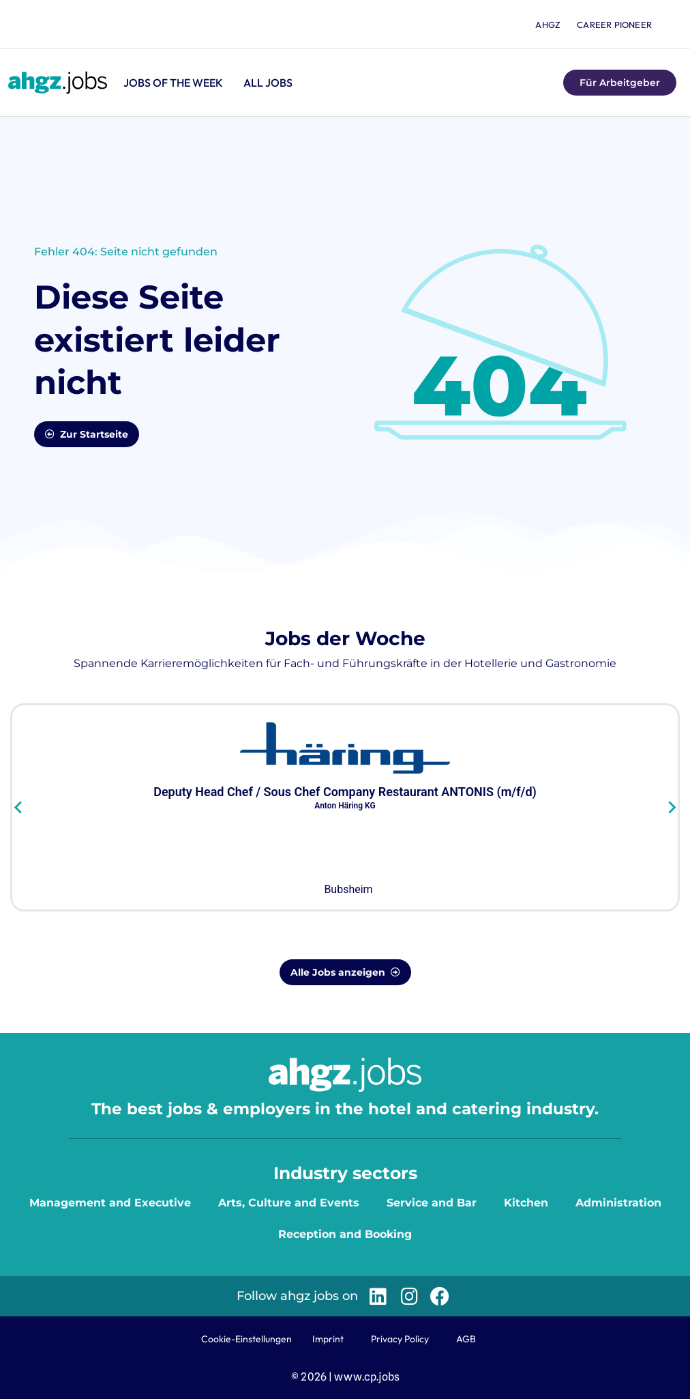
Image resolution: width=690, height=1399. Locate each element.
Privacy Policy (400, 1339)
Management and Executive (110, 1202)
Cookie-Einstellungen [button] (246, 1339)
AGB (466, 1339)
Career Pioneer (614, 24)
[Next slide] (671, 808)
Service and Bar (432, 1202)
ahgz (547, 24)
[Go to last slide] (18, 808)
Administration (618, 1202)
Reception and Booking (345, 1234)
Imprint (328, 1339)
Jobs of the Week (173, 82)
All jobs (267, 82)
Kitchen (526, 1202)
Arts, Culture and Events (288, 1202)
